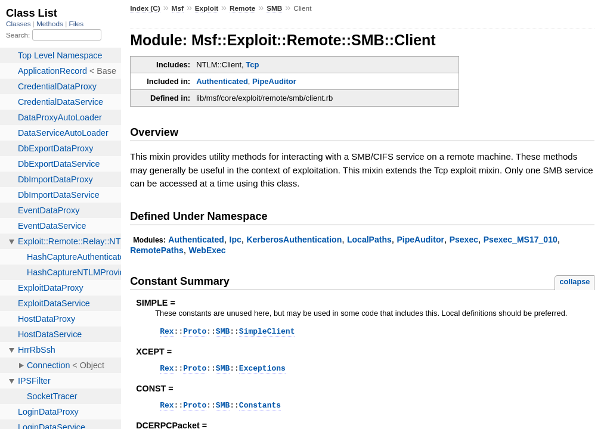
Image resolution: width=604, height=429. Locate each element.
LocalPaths (369, 239)
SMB (274, 8)
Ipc (235, 239)
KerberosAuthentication (294, 239)
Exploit (206, 8)
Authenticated (222, 81)
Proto (194, 332)
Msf (178, 8)
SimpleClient (267, 332)
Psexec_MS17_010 (520, 239)
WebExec (207, 250)
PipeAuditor (274, 81)
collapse (574, 281)
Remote (242, 8)
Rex (167, 332)
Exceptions (262, 371)
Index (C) (145, 8)
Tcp (252, 64)
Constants (260, 410)
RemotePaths (157, 250)
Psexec (464, 239)
